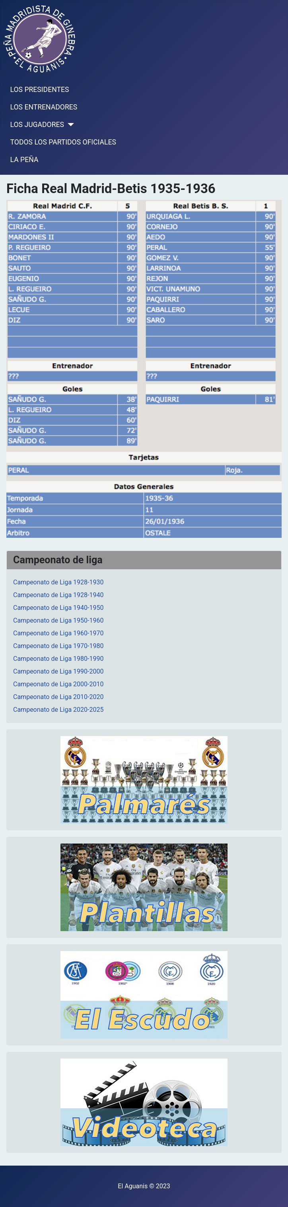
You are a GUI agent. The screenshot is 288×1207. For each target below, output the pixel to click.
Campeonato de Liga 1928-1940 (58, 595)
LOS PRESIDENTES (39, 90)
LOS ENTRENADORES (44, 107)
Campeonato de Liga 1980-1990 (58, 658)
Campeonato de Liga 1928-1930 (58, 582)
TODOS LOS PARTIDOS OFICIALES (63, 142)
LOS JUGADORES (37, 125)
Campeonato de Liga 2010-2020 (58, 697)
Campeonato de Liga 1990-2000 (58, 671)
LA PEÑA (24, 160)
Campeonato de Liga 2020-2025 (58, 709)
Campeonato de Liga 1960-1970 (58, 633)
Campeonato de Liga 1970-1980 (58, 646)
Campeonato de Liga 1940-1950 (58, 607)
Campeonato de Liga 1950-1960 (58, 620)
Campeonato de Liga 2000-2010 (58, 684)
